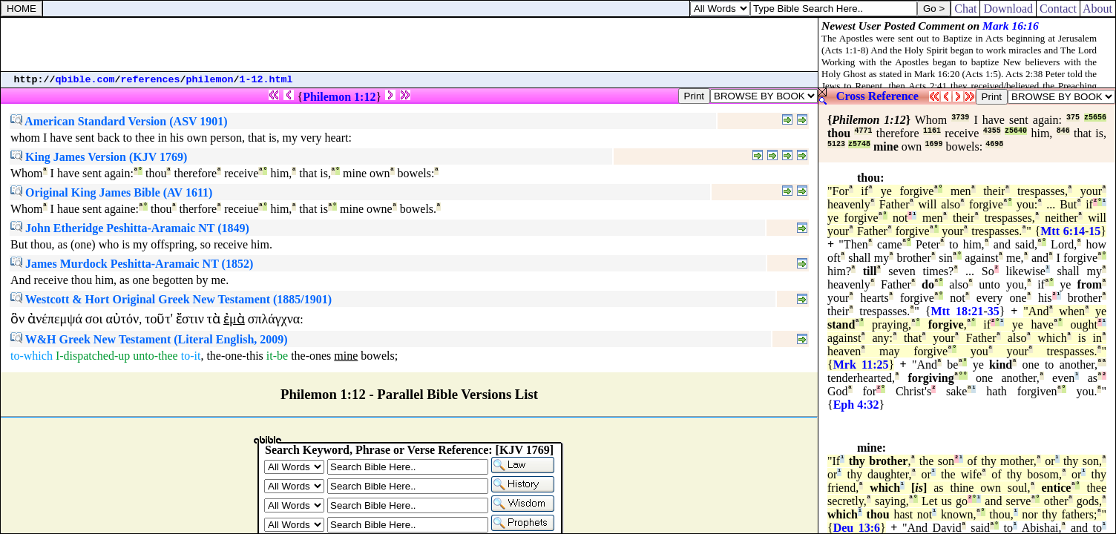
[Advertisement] (409, 44)
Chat (965, 8)
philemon (210, 79)
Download (1008, 8)
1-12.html (266, 79)
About (1097, 8)
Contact (1058, 8)
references (150, 79)
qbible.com (85, 79)
